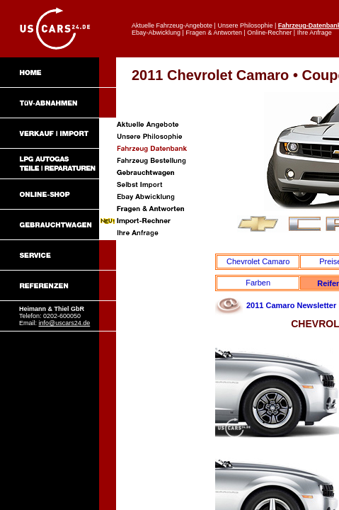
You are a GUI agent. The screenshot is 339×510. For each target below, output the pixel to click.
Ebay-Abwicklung (156, 32)
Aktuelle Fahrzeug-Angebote (172, 25)
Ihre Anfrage (314, 32)
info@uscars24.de (65, 323)
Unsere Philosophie (244, 25)
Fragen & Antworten (213, 32)
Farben (258, 282)
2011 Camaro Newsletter (291, 305)
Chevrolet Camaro (257, 261)
